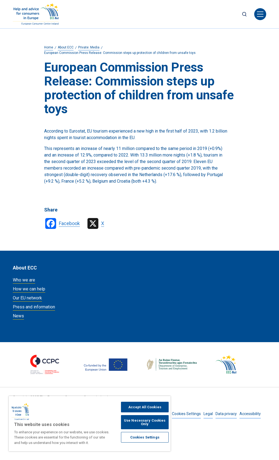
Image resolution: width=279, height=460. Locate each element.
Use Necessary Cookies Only (145, 422)
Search (244, 14)
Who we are (24, 280)
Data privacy (226, 414)
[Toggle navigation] (260, 14)
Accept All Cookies (144, 407)
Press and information (34, 306)
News (18, 315)
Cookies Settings (186, 414)
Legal (208, 414)
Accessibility (250, 414)
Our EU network (27, 297)
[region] (90, 423)
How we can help (29, 289)
